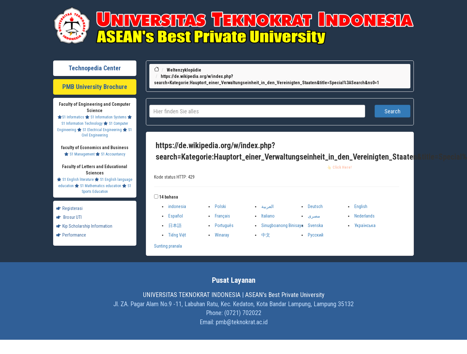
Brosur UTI (69, 217)
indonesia (177, 206)
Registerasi (69, 208)
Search (392, 111)
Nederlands (364, 215)
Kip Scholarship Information (84, 226)
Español (175, 215)
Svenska (315, 225)
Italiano (268, 215)
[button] (156, 196)
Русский (315, 234)
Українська (365, 225)
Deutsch (315, 206)
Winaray (222, 234)
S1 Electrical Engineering (99, 130)
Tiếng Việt (177, 234)
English (360, 206)
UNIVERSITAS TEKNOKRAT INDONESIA (191, 295)
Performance (71, 234)
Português (224, 225)
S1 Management (79, 154)
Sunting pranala (168, 246)
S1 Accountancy (110, 154)
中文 (265, 234)
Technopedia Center (95, 68)
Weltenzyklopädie (184, 70)
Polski (220, 206)
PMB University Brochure (94, 87)
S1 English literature (75, 179)
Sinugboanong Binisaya (282, 225)
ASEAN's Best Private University (284, 295)
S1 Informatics (71, 117)
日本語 (175, 225)
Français (222, 215)
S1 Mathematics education (98, 186)
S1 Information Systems (106, 117)
